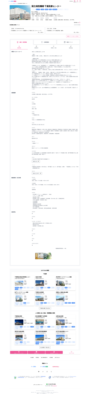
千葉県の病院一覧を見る (45, 308)
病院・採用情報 (22, 42)
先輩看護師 (45, 42)
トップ (10, 3)
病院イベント (68, 42)
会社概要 (32, 357)
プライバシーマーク (73, 376)
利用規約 (37, 357)
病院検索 (14, 3)
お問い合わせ (57, 357)
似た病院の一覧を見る (45, 347)
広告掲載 (51, 357)
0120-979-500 (52, 384)
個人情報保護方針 (44, 357)
